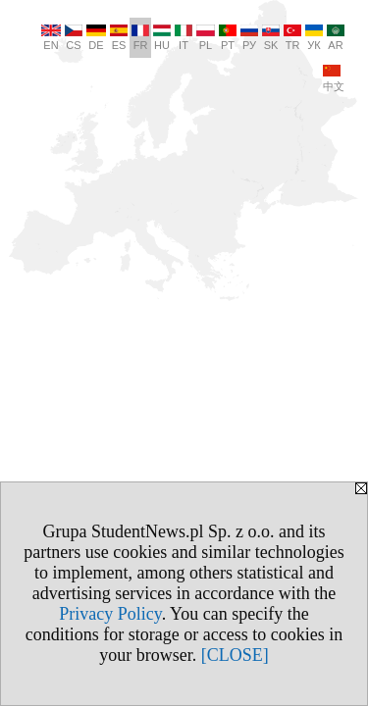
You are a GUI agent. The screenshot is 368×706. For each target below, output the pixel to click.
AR (335, 38)
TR (292, 38)
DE (96, 38)
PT (228, 38)
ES (119, 38)
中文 (333, 78)
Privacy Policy (110, 614)
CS (73, 38)
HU (162, 38)
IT (183, 38)
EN (51, 38)
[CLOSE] (235, 655)
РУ (249, 38)
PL (205, 38)
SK (271, 38)
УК (314, 38)
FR (140, 38)
